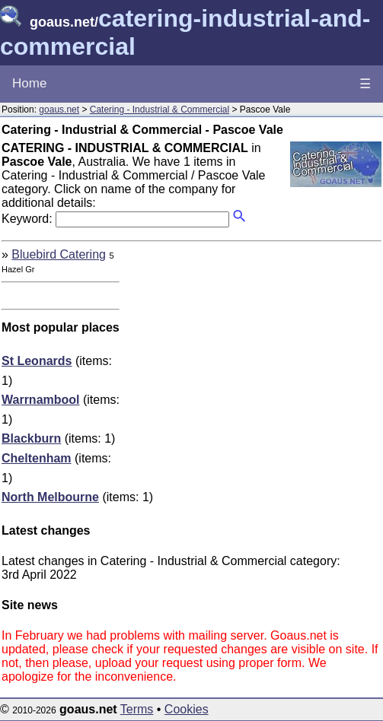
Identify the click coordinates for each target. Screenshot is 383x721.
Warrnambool (41, 399)
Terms (137, 709)
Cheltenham (37, 458)
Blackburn (31, 438)
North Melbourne (50, 497)
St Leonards (37, 360)
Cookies (186, 709)
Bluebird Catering (58, 254)
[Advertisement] (253, 354)
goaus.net (59, 109)
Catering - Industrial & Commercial (159, 109)
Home (29, 83)
